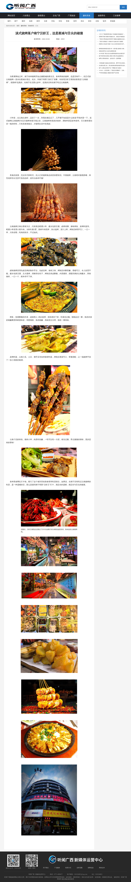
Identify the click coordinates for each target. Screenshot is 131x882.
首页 (18, 26)
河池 (53, 21)
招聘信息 (91, 867)
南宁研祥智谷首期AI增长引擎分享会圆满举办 (111, 56)
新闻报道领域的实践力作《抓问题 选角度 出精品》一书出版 (112, 48)
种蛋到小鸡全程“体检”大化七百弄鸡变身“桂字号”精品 (112, 44)
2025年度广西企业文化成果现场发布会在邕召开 (112, 53)
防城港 (112, 21)
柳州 (23, 21)
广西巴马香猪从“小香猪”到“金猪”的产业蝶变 (111, 41)
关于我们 (46, 867)
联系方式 (68, 867)
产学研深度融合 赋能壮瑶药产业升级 (109, 73)
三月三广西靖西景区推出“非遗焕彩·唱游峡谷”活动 (112, 34)
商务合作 (102, 867)
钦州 (104, 21)
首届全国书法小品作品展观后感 (107, 51)
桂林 (30, 21)
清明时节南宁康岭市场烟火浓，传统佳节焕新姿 (112, 36)
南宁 (16, 21)
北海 (97, 21)
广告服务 (57, 867)
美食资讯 (31, 26)
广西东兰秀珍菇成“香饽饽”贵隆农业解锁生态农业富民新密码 (112, 39)
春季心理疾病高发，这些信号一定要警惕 (110, 58)
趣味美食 (24, 26)
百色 (60, 21)
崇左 (82, 21)
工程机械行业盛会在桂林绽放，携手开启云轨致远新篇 (112, 63)
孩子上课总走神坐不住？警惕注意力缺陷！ (110, 68)
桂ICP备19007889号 (68, 879)
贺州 (75, 21)
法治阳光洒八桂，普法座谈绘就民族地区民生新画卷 (112, 65)
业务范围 (79, 867)
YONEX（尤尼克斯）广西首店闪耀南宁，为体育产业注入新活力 (112, 70)
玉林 (45, 21)
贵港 (67, 21)
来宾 (89, 21)
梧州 (38, 21)
